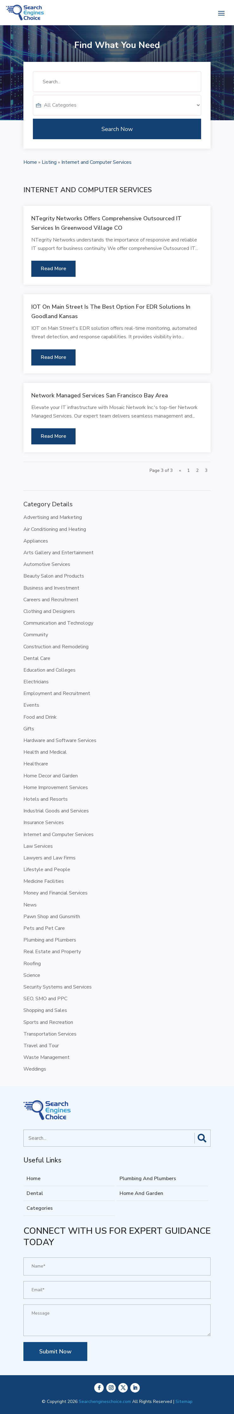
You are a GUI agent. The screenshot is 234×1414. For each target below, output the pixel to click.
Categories (40, 1208)
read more (53, 268)
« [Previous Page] (180, 470)
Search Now (117, 149)
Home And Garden (141, 1193)
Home (30, 162)
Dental (35, 1193)
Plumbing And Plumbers (148, 1178)
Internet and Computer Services (96, 162)
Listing (49, 162)
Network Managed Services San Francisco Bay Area (99, 395)
